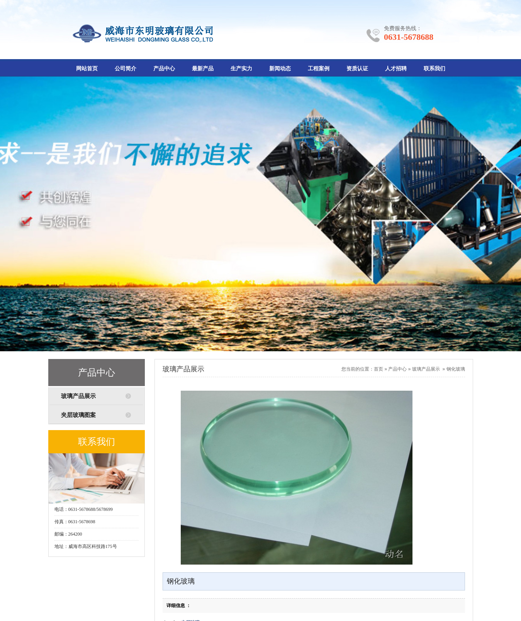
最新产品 (203, 68)
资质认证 (357, 68)
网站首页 (87, 68)
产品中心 (164, 68)
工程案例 (318, 68)
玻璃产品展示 (78, 396)
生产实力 (241, 68)
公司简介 (125, 68)
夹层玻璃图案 (78, 415)
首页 (378, 369)
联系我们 (434, 68)
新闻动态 (280, 68)
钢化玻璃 (455, 369)
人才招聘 (396, 68)
